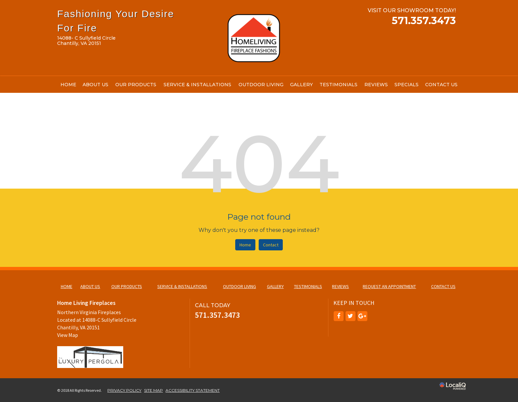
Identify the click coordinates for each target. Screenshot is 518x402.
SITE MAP (153, 390)
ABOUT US (95, 85)
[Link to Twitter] (350, 316)
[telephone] (424, 21)
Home (245, 245)
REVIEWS (376, 85)
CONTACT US (441, 85)
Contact (270, 245)
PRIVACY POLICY (124, 390)
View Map (67, 335)
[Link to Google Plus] (362, 316)
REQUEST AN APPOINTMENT (389, 286)
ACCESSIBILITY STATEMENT (193, 390)
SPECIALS (406, 85)
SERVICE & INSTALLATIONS (197, 85)
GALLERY (301, 85)
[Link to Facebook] (339, 316)
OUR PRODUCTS (135, 85)
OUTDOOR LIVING (261, 85)
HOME (68, 85)
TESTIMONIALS (338, 85)
